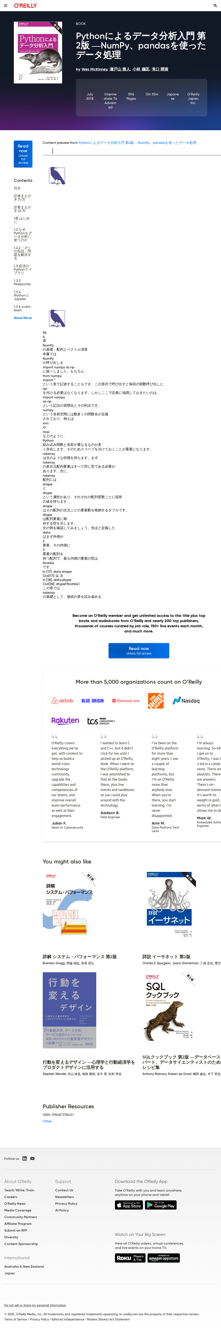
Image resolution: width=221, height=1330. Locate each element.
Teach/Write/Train (19, 1190)
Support (63, 1181)
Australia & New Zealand (24, 1266)
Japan (9, 1273)
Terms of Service (15, 1319)
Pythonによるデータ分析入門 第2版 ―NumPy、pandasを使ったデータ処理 (137, 143)
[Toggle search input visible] (215, 5)
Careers (10, 1197)
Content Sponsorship (21, 1244)
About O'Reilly (18, 1181)
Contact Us (64, 1190)
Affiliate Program (18, 1223)
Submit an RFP (15, 1230)
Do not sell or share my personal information (35, 1305)
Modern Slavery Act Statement (108, 1319)
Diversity (11, 1237)
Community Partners (20, 1217)
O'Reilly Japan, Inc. (193, 98)
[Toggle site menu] (5, 5)
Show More (23, 318)
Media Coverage (17, 1210)
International (17, 1257)
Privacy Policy (66, 1203)
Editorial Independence (68, 1319)
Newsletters (64, 1197)
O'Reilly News (14, 1203)
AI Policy (62, 1210)
